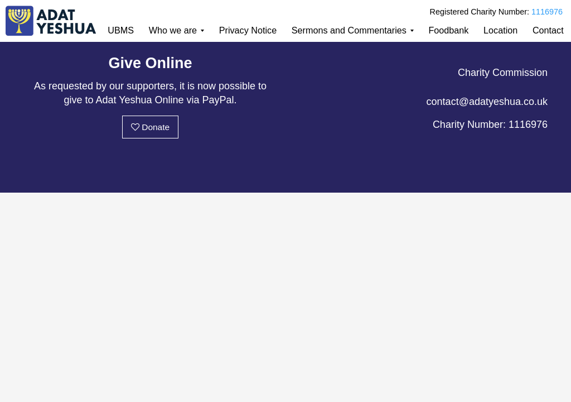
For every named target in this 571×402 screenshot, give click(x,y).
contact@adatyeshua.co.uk (487, 101)
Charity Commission (503, 72)
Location (500, 30)
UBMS (121, 30)
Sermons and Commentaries (349, 30)
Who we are (173, 30)
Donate (150, 127)
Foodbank (448, 30)
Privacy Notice (248, 30)
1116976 (547, 11)
